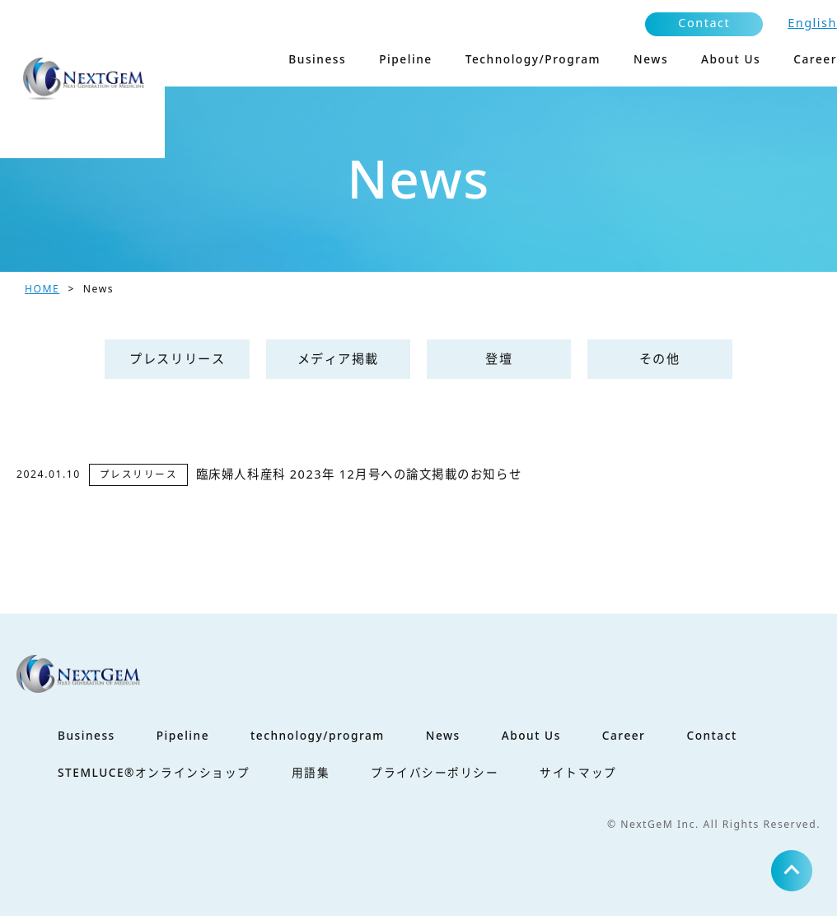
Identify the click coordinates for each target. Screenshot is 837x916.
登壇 (498, 358)
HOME (42, 289)
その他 (659, 358)
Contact (704, 22)
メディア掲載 (338, 358)
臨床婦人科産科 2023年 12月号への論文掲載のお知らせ (358, 474)
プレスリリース (177, 358)
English (812, 22)
